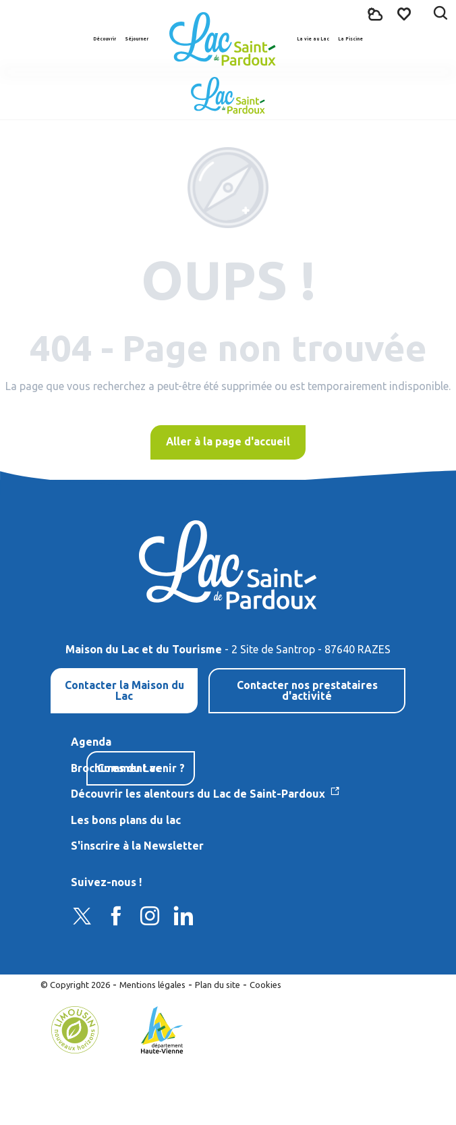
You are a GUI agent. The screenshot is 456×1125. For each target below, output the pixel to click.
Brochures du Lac (116, 768)
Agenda (91, 742)
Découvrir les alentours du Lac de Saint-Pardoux (199, 794)
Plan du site (217, 984)
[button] (440, 14)
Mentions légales (152, 984)
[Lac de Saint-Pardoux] (227, 95)
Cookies (265, 984)
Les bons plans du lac (126, 820)
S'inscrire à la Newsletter (137, 846)
